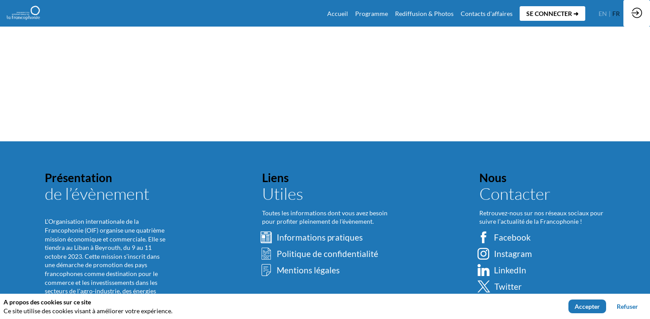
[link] (371, 13)
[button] (552, 13)
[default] (337, 13)
